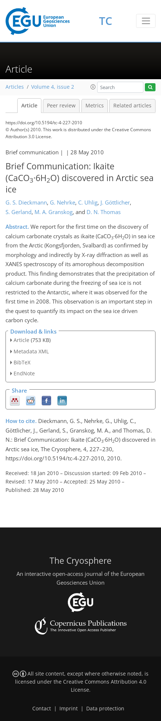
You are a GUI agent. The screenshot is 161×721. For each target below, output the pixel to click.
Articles (15, 87)
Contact (41, 708)
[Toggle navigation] (145, 21)
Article (29, 105)
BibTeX (22, 362)
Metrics (94, 105)
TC (105, 20)
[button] (93, 87)
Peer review (61, 105)
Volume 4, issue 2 (52, 87)
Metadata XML (31, 351)
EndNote (24, 373)
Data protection (105, 708)
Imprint (68, 708)
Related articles (132, 105)
